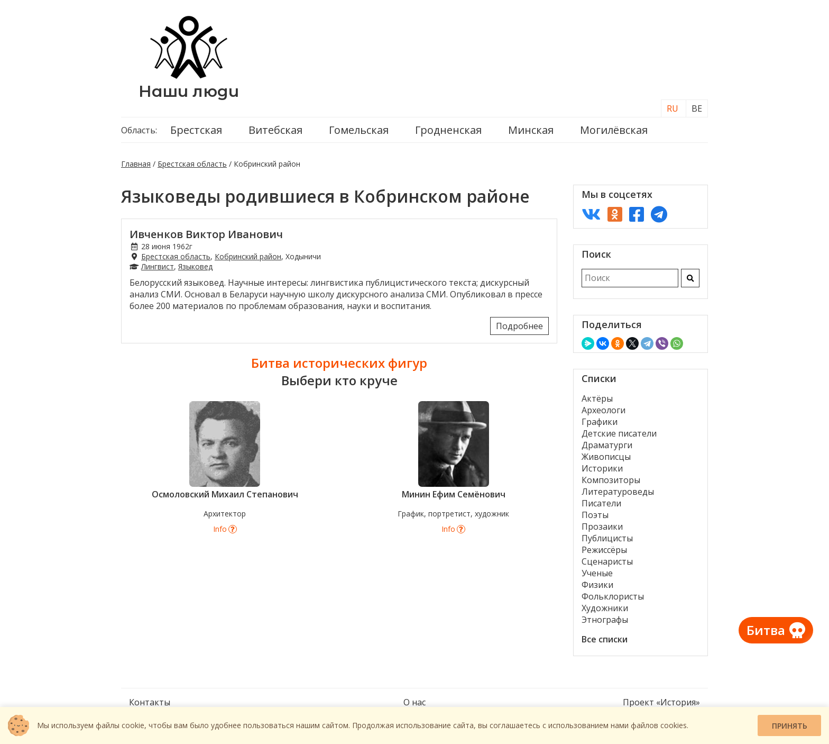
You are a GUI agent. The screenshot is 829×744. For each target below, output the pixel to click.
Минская (531, 130)
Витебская (275, 130)
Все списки (605, 639)
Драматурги (607, 445)
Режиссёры (604, 550)
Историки (602, 468)
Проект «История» (661, 702)
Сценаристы (607, 561)
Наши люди (189, 91)
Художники (605, 608)
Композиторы (611, 480)
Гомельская (359, 130)
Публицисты (607, 538)
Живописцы (606, 456)
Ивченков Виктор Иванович (206, 234)
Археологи (603, 410)
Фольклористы (613, 596)
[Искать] (690, 278)
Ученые (597, 573)
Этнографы (605, 619)
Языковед (195, 266)
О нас (414, 702)
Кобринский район (248, 256)
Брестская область (192, 164)
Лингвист (157, 266)
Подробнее (519, 326)
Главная (136, 164)
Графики (600, 422)
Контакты (149, 702)
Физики (597, 585)
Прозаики (602, 526)
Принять (789, 726)
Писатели (601, 503)
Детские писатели (619, 433)
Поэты (595, 515)
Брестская (196, 130)
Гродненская (448, 130)
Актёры (597, 398)
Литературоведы (618, 491)
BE (697, 108)
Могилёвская (614, 130)
